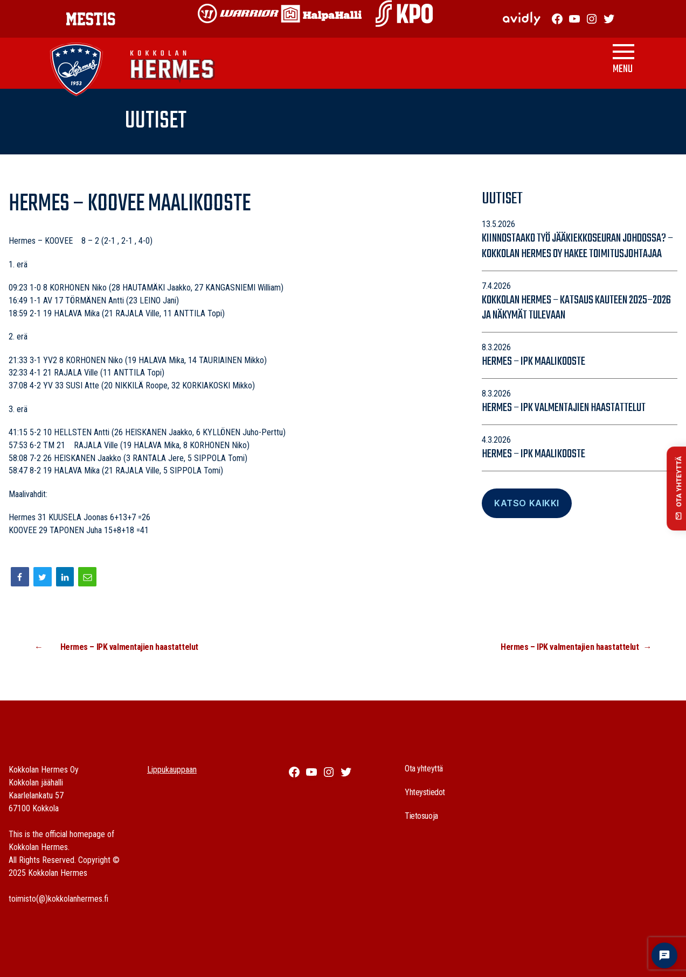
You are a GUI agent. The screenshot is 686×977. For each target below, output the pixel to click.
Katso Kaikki (526, 503)
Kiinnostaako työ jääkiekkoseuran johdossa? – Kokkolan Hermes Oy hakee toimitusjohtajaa (577, 246)
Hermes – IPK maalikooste (533, 361)
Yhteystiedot (425, 792)
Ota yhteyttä (424, 768)
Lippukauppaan (172, 769)
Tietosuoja (421, 816)
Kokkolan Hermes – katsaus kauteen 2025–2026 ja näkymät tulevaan (576, 308)
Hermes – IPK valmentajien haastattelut (564, 408)
